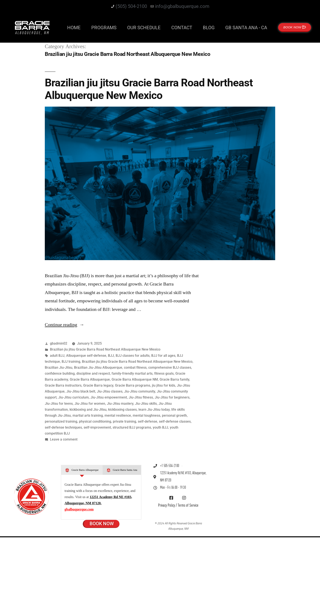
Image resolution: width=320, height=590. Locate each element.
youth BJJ (160, 427)
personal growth (174, 415)
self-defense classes (175, 421)
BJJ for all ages (163, 356)
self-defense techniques (63, 427)
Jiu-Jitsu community (139, 391)
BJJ (111, 356)
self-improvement (97, 427)
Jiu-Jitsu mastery (120, 404)
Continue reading (64, 325)
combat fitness (135, 367)
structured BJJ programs (132, 427)
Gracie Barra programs (132, 385)
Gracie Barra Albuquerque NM (135, 379)
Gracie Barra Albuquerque (90, 379)
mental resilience (118, 415)
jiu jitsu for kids (163, 385)
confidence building (60, 373)
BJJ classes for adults (133, 356)
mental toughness (146, 415)
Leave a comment (63, 439)
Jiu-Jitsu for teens (59, 404)
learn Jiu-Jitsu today (154, 409)
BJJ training (71, 362)
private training (124, 421)
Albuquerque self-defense (86, 356)
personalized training (61, 421)
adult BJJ (57, 356)
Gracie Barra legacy (98, 385)
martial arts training (88, 415)
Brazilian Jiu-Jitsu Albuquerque (98, 367)
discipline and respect (93, 373)
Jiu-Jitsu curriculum (73, 397)
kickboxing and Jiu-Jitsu (88, 409)
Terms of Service (188, 505)
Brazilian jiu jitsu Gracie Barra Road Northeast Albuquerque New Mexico (149, 89)
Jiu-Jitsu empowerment (108, 397)
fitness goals (164, 373)
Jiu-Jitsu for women (89, 404)
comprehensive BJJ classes (169, 367)
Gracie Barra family (174, 379)
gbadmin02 (58, 343)
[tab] (82, 470)
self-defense (147, 421)
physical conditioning (95, 421)
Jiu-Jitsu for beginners (172, 397)
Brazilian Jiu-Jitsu (58, 367)
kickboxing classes (122, 409)
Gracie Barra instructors (63, 385)
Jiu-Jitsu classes (109, 391)
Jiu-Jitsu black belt (80, 391)
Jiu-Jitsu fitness (141, 397)
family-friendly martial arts (132, 373)
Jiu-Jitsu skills (146, 404)
